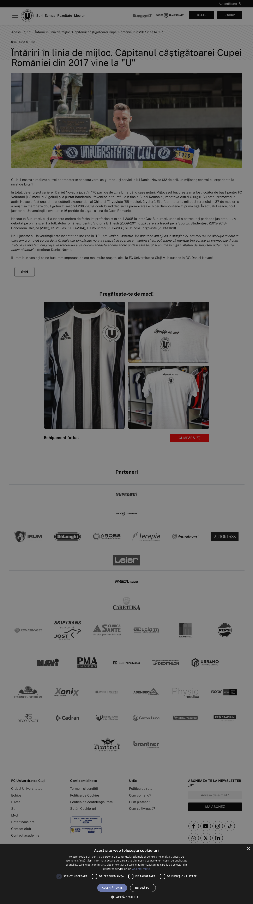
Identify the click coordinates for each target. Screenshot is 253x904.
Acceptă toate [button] (112, 888)
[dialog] (126, 874)
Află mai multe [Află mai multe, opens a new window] (141, 869)
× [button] (248, 848)
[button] (126, 897)
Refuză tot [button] (143, 888)
